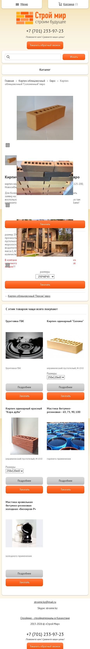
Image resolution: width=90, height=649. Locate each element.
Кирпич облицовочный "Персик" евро (29, 296)
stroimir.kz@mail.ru (45, 602)
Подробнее (24, 387)
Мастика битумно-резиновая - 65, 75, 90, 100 (63, 410)
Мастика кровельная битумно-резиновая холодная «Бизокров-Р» (21, 505)
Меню (24, 4)
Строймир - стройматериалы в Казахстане (45, 618)
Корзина (68, 4)
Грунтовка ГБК (15, 321)
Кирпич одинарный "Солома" (65, 321)
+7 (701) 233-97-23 (45, 31)
